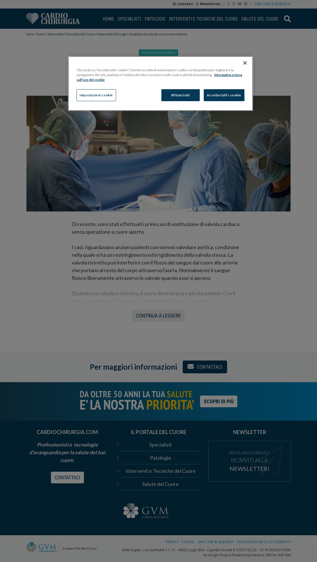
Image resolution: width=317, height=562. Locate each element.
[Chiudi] (245, 63)
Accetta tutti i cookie (224, 95)
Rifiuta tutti (180, 95)
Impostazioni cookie (96, 95)
